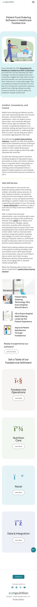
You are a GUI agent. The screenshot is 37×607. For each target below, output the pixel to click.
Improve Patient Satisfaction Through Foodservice (22, 331)
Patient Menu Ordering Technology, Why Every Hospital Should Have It (22, 302)
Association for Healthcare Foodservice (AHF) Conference (17, 69)
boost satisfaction (11, 205)
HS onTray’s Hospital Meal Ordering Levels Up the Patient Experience (24, 317)
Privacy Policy (18, 599)
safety (15, 221)
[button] (33, 2)
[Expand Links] (33, 549)
